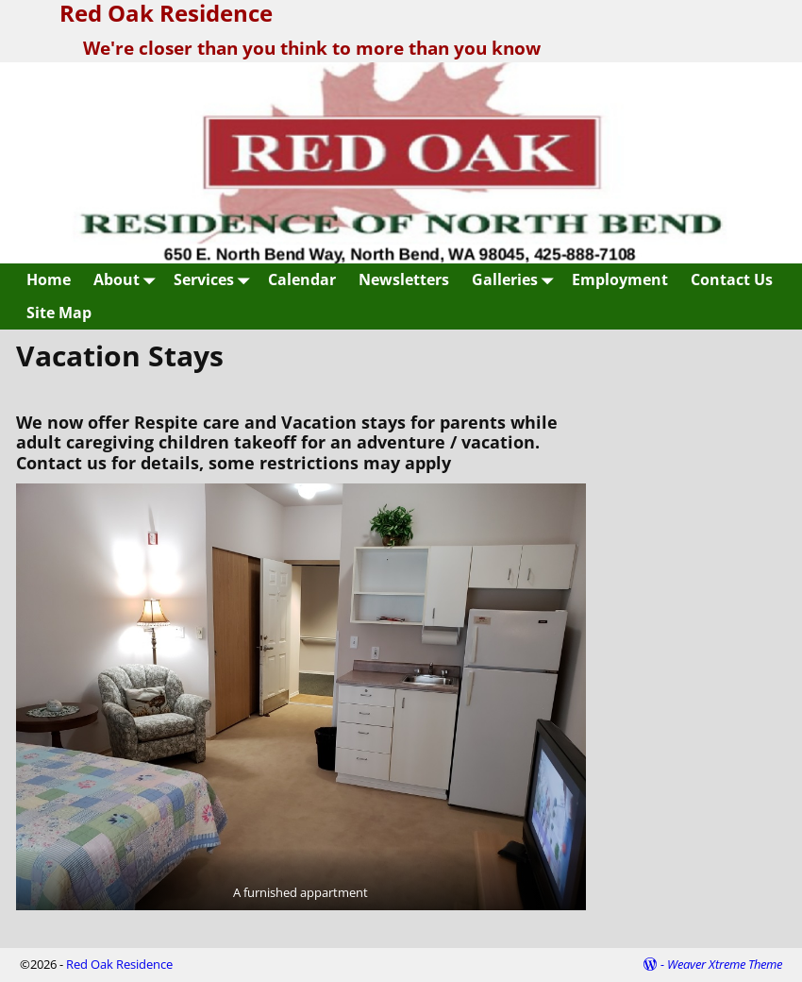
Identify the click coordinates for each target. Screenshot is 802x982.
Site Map (59, 312)
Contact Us (732, 279)
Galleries (516, 279)
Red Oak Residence (119, 964)
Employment (620, 279)
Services (215, 279)
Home (48, 279)
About (127, 279)
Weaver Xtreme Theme (724, 964)
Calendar (302, 279)
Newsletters (404, 279)
